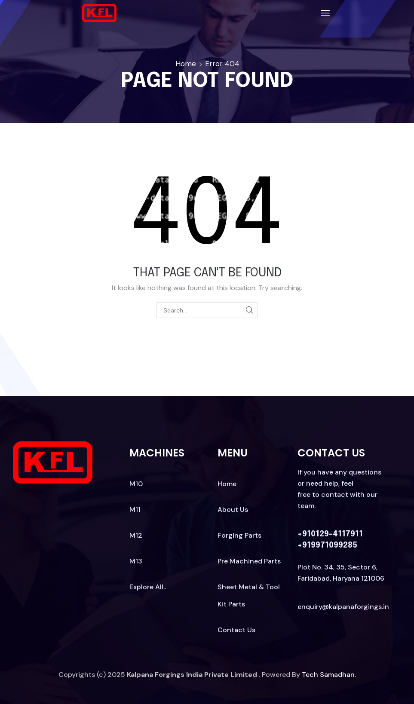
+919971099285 (327, 545)
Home (185, 63)
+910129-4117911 (330, 534)
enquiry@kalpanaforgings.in (343, 606)
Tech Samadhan (328, 674)
